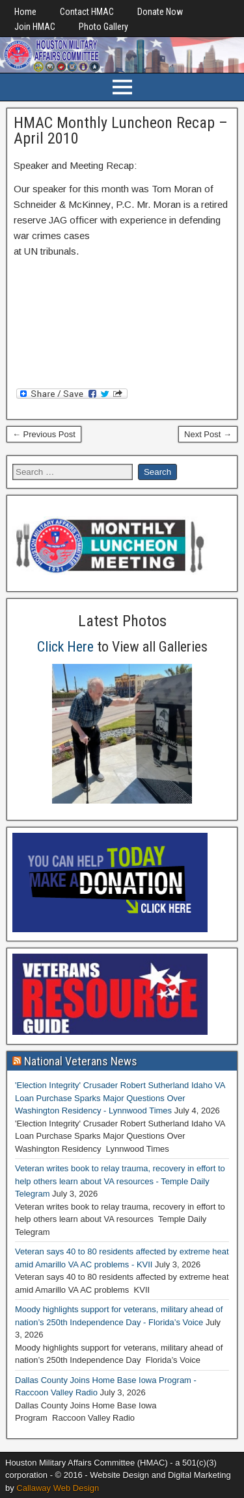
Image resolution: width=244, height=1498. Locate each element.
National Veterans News (80, 1061)
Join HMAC (34, 26)
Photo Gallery (103, 26)
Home (25, 11)
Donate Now (160, 11)
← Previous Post (43, 434)
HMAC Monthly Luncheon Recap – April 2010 (121, 130)
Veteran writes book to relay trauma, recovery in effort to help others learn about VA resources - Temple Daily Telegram (120, 1181)
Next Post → (208, 434)
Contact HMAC (87, 11)
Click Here (65, 647)
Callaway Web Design (57, 1488)
